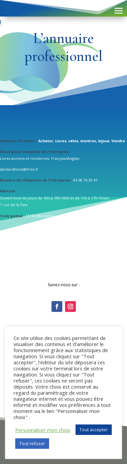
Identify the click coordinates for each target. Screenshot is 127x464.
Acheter (45, 140)
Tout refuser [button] (32, 443)
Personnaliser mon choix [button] (42, 430)
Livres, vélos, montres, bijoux (82, 140)
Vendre (118, 140)
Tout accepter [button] (94, 429)
